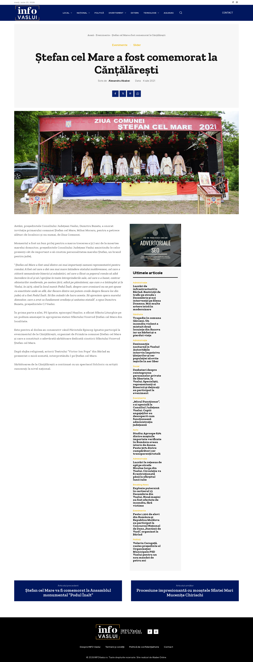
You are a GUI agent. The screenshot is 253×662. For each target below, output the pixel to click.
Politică (137, 539)
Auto (135, 430)
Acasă (90, 35)
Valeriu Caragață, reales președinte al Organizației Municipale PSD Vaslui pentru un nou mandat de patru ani (147, 551)
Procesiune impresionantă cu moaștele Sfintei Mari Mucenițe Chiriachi (185, 592)
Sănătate (138, 314)
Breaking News (141, 485)
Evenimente (103, 35)
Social (136, 366)
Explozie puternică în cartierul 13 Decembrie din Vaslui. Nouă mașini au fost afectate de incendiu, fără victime (146, 496)
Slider (137, 45)
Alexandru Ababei (119, 80)
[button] (180, 12)
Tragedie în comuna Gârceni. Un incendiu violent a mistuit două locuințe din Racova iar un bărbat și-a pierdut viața (147, 326)
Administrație (140, 283)
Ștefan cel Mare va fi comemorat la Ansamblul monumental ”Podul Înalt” (68, 592)
